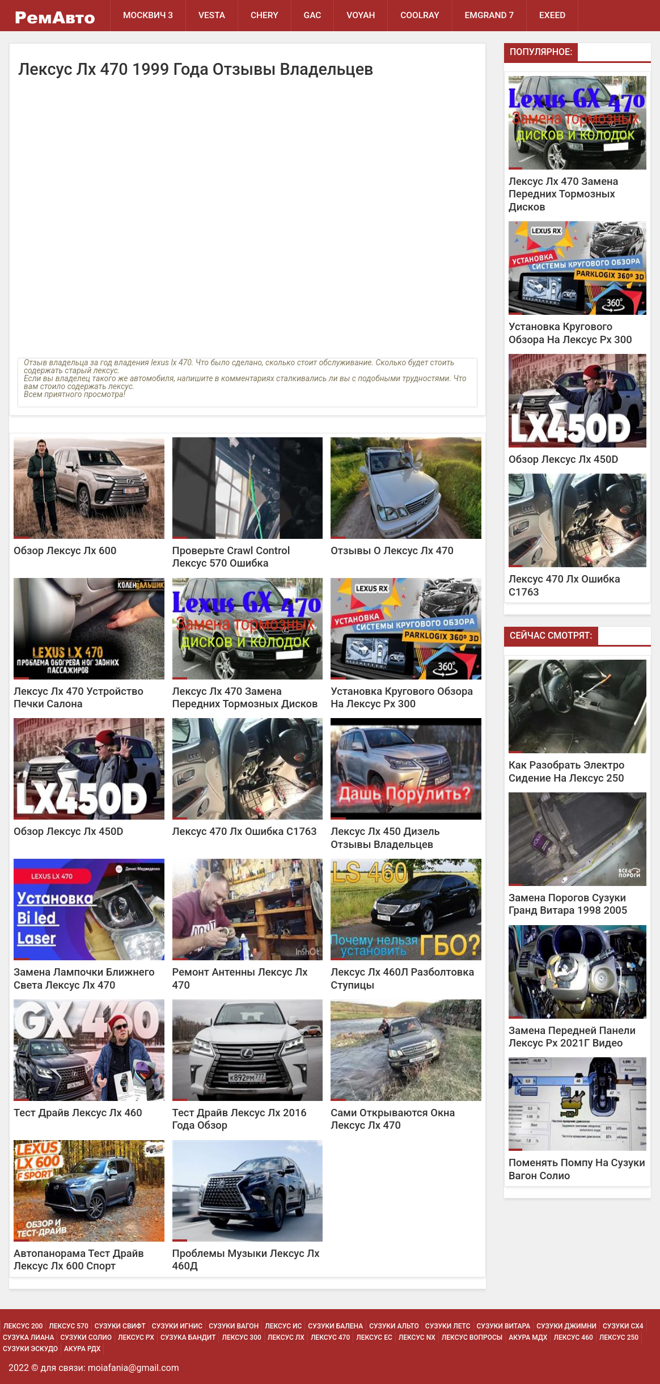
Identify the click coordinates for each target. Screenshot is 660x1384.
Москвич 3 (148, 15)
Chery (265, 15)
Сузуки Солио (86, 1337)
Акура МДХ (528, 1337)
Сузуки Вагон (234, 1326)
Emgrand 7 (490, 15)
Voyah (361, 15)
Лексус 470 (330, 1337)
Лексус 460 (573, 1337)
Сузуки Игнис (177, 1326)
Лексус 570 (68, 1326)
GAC (312, 15)
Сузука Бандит (188, 1337)
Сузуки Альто (394, 1326)
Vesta (211, 15)
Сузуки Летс (448, 1326)
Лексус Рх (136, 1337)
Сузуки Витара (504, 1326)
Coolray (420, 15)
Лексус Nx (417, 1337)
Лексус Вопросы (472, 1337)
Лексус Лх (286, 1337)
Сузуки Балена (335, 1326)
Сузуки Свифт (120, 1326)
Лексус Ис (283, 1326)
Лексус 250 (618, 1337)
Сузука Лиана (28, 1337)
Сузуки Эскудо (30, 1349)
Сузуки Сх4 (623, 1326)
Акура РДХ (82, 1349)
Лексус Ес (374, 1337)
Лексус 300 (241, 1337)
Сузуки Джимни (566, 1326)
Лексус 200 (23, 1326)
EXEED (553, 15)
